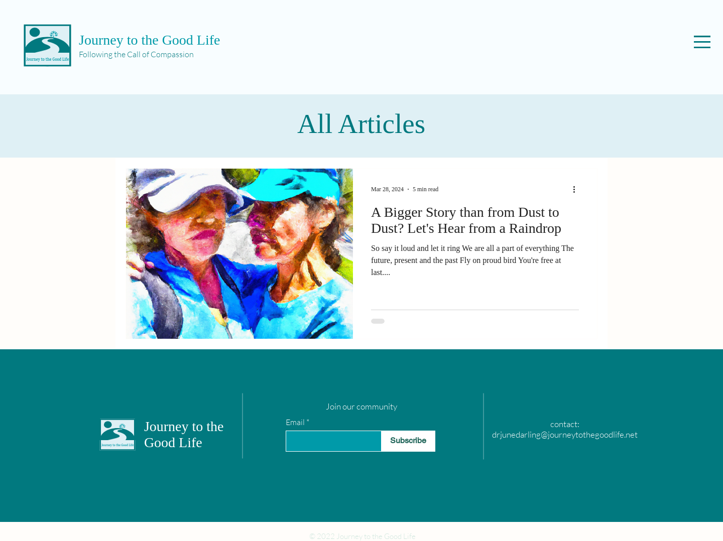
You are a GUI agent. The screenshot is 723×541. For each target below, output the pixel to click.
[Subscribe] (408, 441)
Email (295, 422)
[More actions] (577, 189)
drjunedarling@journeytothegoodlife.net (565, 434)
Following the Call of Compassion (136, 54)
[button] (702, 42)
